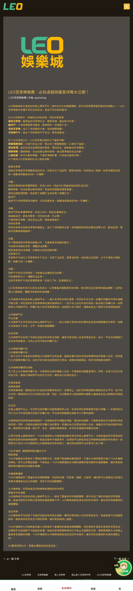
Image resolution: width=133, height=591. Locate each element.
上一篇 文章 (11, 558)
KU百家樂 (26, 574)
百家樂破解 (42, 574)
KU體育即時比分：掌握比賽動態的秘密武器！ (33, 545)
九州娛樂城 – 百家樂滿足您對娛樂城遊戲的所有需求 (36, 488)
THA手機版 (14, 451)
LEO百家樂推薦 (18, 97)
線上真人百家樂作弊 (81, 574)
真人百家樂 (59, 574)
